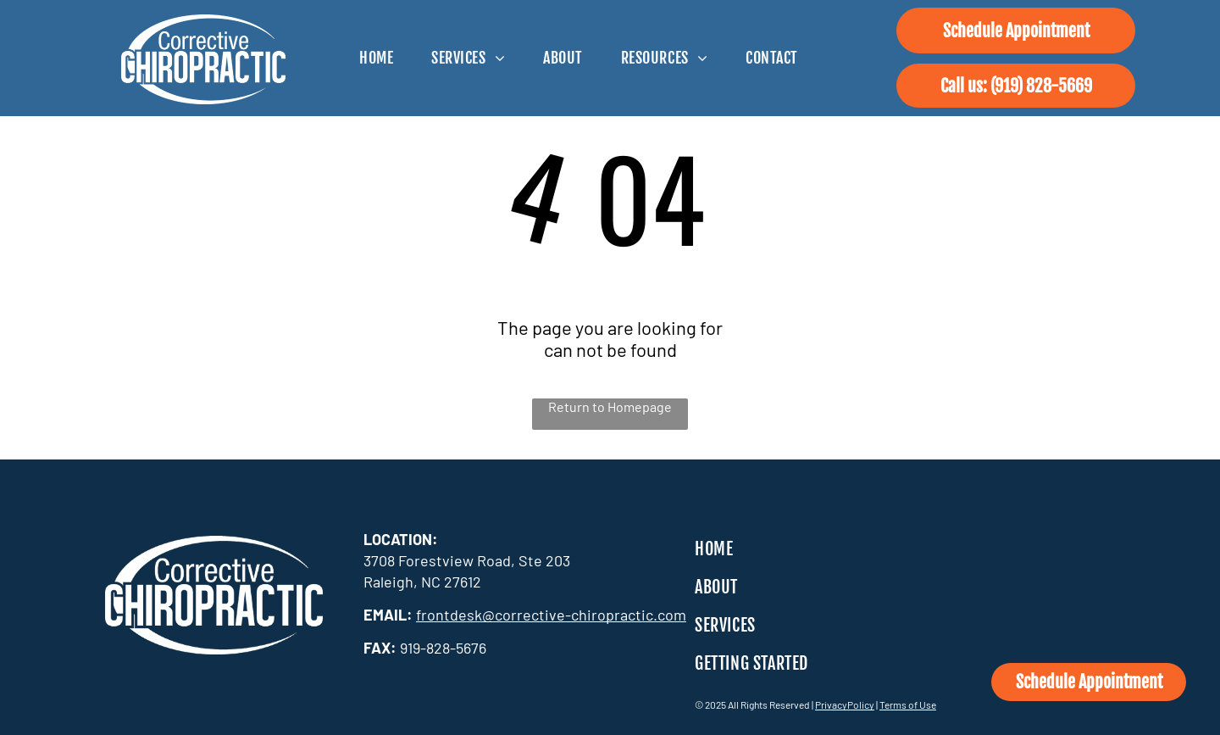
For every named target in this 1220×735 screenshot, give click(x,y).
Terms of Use (907, 704)
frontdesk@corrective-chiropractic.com (551, 614)
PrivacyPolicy (844, 704)
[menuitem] (383, 57)
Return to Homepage (610, 406)
